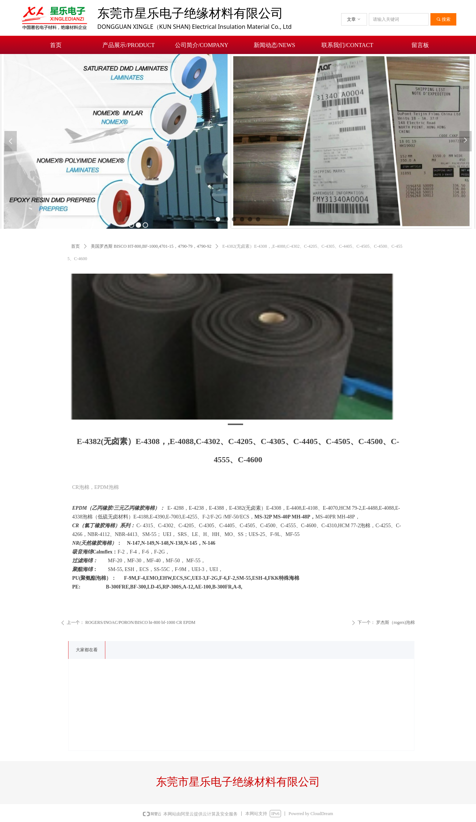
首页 (75, 246)
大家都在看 (87, 649)
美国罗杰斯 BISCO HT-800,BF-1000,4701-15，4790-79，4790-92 (151, 246)
